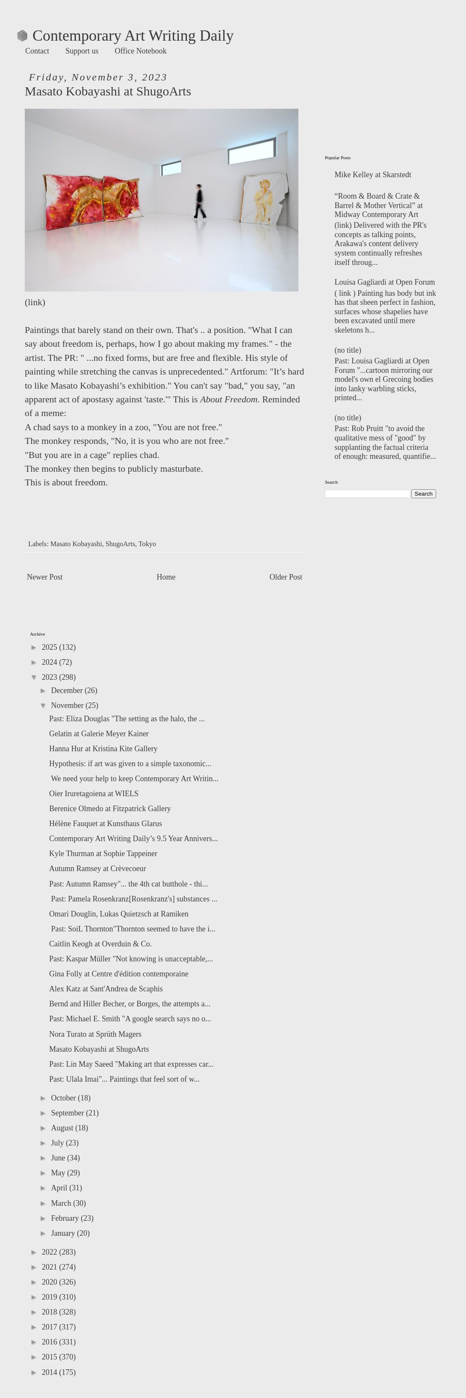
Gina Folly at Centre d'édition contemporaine (119, 974)
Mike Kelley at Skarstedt (373, 174)
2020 (50, 1282)
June (59, 1158)
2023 (50, 677)
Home (166, 577)
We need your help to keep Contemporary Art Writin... (133, 778)
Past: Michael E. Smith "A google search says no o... (130, 1018)
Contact (37, 51)
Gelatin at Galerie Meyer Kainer (99, 733)
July (58, 1143)
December (67, 690)
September (68, 1113)
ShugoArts (120, 544)
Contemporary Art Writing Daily (125, 35)
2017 (50, 1327)
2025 (50, 647)
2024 (50, 662)
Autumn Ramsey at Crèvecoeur (97, 868)
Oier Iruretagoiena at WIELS (94, 793)
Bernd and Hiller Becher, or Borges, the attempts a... (129, 1003)
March (62, 1203)
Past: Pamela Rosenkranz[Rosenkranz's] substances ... (133, 899)
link (35, 302)
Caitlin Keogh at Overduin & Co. (100, 944)
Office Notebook (141, 51)
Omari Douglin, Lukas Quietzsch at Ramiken (119, 914)
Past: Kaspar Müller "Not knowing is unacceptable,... (131, 959)
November (68, 705)
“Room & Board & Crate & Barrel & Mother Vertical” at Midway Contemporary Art (379, 205)
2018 (50, 1312)
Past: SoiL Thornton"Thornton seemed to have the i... (132, 929)
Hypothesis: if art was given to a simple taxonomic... (130, 763)
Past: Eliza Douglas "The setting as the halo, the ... (127, 718)
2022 (50, 1252)
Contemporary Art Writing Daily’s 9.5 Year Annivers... (133, 838)
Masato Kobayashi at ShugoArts (99, 1049)
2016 (50, 1342)
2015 (50, 1357)
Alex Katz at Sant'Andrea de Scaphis (106, 989)
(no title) (348, 350)
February (65, 1218)
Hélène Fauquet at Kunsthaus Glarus (105, 823)
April (60, 1188)
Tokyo (147, 544)
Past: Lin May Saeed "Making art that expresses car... (131, 1064)
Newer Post (45, 577)
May (59, 1173)
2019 (50, 1297)
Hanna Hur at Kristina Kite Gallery (103, 748)
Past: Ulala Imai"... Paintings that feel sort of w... (124, 1079)
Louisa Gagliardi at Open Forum (385, 282)
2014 (50, 1372)
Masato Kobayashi (76, 544)
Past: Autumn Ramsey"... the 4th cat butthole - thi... (128, 884)
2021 (50, 1267)
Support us (82, 51)
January (64, 1233)
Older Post (286, 577)
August (63, 1128)
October (64, 1098)
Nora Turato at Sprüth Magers (95, 1034)
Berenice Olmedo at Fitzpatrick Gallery (110, 808)
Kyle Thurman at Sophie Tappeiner (103, 853)
